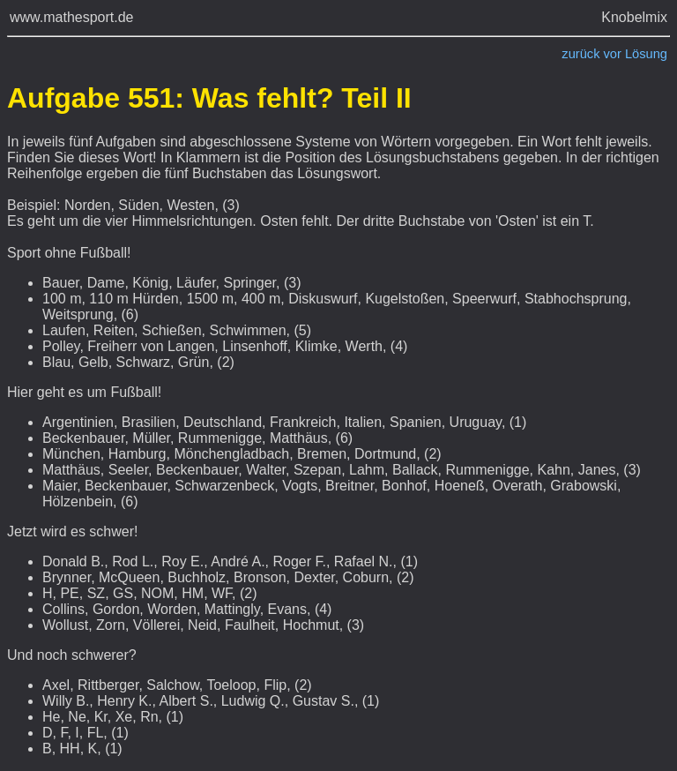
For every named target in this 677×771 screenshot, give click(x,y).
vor (612, 54)
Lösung (646, 54)
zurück (580, 54)
